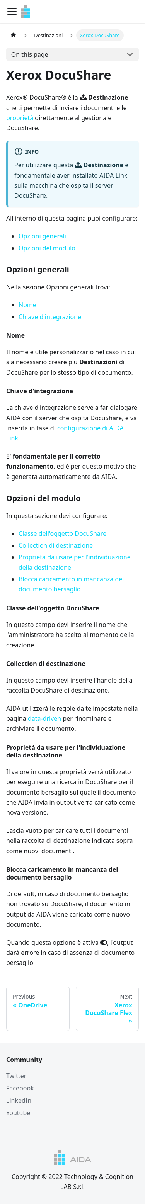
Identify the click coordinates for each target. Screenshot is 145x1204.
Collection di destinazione (56, 545)
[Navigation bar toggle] (12, 11)
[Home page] (13, 35)
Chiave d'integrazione (50, 316)
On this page (29, 54)
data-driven (44, 718)
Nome (27, 305)
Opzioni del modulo (47, 248)
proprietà (19, 118)
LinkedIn (18, 1100)
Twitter (16, 1076)
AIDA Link (113, 175)
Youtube (18, 1113)
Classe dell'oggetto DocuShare (62, 533)
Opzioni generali (42, 236)
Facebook (20, 1088)
